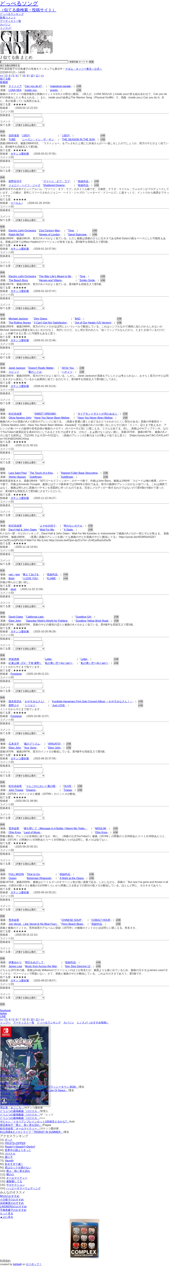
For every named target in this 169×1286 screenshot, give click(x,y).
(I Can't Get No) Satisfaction (50, 327)
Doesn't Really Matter (40, 374)
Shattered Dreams (54, 187)
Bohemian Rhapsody (39, 895)
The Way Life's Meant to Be (55, 280)
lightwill (17, 1284)
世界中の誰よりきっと (18, 1170)
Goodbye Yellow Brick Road (92, 631)
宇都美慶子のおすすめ (13, 1229)
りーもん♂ (17, 205)
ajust (13, 599)
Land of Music (32, 848)
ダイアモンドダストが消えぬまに (97, 420)
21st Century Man (49, 233)
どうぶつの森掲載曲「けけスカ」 (20, 1131)
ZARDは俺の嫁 (9, 1095)
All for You (68, 374)
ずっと (9, 1159)
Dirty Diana (40, 323)
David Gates (16, 627)
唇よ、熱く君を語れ (18, 1190)
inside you (31, 90)
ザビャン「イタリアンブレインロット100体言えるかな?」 (34, 1141)
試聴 (79, 86)
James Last (15, 985)
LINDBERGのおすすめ (13, 1226)
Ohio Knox (15, 848)
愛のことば (35, 377)
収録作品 (83, 183)
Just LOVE (58, 718)
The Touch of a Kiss (41, 480)
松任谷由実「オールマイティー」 (20, 1148)
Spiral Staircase (77, 237)
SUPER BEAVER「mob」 (15, 1124)
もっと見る (6, 1233)
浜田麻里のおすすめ (12, 1223)
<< (1, 75)
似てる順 (5, 78)
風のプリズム (32, 757)
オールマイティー (16, 1197)
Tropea (68, 805)
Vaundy (9, 1180)
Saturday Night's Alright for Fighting (46, 631)
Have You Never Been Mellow (51, 424)
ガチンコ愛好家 (20, 154)
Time (71, 233)
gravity (54, 90)
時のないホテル (73, 534)
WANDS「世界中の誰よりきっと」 (20, 1117)
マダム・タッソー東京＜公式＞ (83, 68)
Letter (48, 671)
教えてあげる (31, 584)
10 (32, 75)
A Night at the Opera (72, 895)
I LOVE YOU (30, 588)
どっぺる (12, 14)
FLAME (51, 588)
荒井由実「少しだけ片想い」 (17, 1113)
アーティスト (10, 21)
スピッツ (14, 377)
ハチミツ (67, 377)
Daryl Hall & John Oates (23, 538)
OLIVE (67, 801)
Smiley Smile (87, 284)
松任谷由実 (15, 420)
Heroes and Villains (50, 284)
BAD (77, 323)
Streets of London (49, 237)
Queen (13, 895)
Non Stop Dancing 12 (77, 985)
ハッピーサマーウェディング (23, 1208)
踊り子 (9, 1177)
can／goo (14, 584)
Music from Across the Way (41, 985)
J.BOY (26, 136)
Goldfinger (36, 484)
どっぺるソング (19, 3)
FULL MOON (16, 891)
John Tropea (16, 805)
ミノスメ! (5, 28)
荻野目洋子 (15, 183)
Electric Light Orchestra (22, 233)
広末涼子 (14, 757)
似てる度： (6, 125)
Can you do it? (33, 86)
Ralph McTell (16, 237)
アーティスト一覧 (23, 1042)
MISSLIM (100, 844)
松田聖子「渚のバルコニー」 (17, 1103)
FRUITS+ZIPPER (15, 1163)
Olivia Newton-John (20, 424)
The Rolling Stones (20, 327)
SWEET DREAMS (45, 420)
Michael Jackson (18, 323)
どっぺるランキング (49, 1042)
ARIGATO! (54, 757)
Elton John (15, 631)
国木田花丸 (15, 714)
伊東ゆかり (15, 981)
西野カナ (14, 718)
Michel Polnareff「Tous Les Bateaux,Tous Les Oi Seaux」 (34, 1110)
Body (12, 588)
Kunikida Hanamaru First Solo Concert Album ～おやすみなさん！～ (92, 714)
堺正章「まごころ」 (12, 1127)
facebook (5, 1030)
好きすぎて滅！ (14, 1183)
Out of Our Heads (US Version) (93, 327)
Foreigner (16, 685)
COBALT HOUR (100, 937)
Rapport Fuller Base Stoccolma (79, 480)
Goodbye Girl (83, 627)
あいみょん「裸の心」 (13, 1120)
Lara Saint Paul (18, 480)
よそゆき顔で (48, 534)
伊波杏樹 (14, 671)
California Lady (35, 627)
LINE (3, 1036)
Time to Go (33, 891)
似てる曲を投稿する (10, 65)
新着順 (4, 82)
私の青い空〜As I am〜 (58, 675)
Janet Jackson (17, 374)
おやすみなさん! (34, 714)
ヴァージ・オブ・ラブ (56, 183)
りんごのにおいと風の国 (40, 801)
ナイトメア (15, 86)
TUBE (12, 140)
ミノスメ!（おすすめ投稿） (93, 1042)
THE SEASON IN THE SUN (78, 140)
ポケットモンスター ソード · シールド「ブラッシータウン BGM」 (39, 1106)
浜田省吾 (14, 136)
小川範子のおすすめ (12, 1219)
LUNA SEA (15, 90)
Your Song (30, 761)
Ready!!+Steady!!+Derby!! (20, 1166)
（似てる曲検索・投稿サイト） (28, 10)
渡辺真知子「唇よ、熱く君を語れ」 (21, 1144)
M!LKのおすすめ (9, 1216)
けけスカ (10, 1173)
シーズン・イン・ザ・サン (38, 140)
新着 (8, 17)
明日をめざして (34, 981)
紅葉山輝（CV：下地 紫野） (25, 675)
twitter (3, 1033)
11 (37, 75)
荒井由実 (14, 844)
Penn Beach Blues (72, 941)
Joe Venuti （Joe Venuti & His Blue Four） (33, 941)
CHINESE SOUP (71, 937)
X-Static (68, 538)
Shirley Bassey (17, 484)
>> (42, 75)
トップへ (5, 1042)
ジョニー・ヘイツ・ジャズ (24, 187)
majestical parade (60, 86)
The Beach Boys (18, 284)
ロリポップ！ (34, 1284)
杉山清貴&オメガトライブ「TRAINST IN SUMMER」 (31, 1151)
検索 (91, 62)
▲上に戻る (6, 1236)
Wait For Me (47, 538)
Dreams (30, 805)
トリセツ (30, 718)
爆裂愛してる (14, 1201)
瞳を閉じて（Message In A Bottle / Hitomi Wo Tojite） (55, 844)
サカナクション (15, 1204)
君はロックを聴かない (18, 1187)
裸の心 (10, 1194)
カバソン (5, 24)
